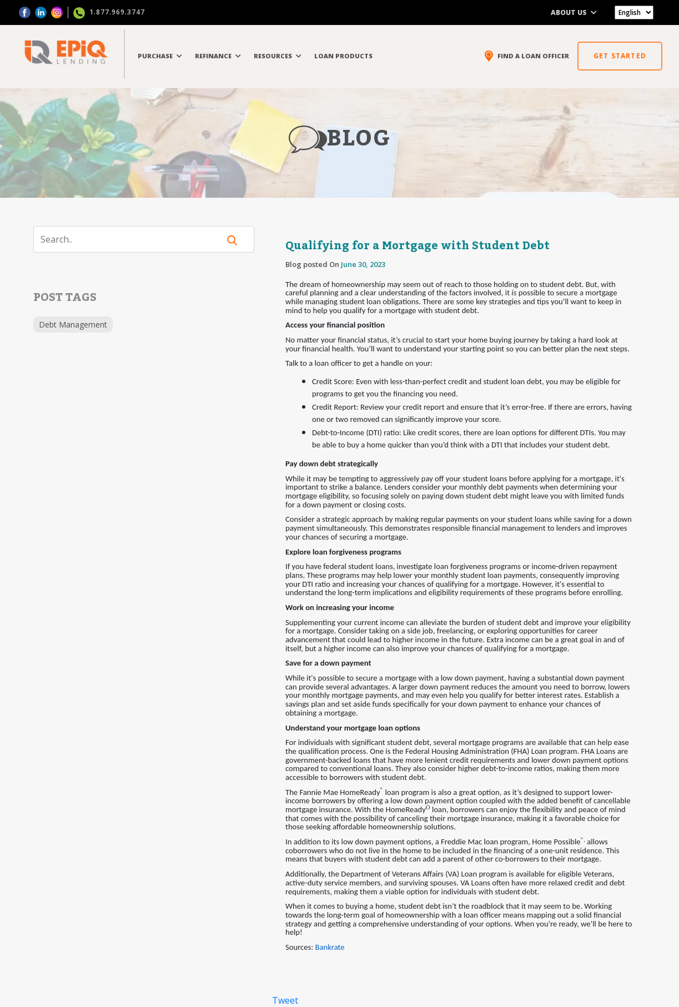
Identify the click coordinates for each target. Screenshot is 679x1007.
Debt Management (73, 324)
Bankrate (330, 947)
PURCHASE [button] (160, 56)
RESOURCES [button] (277, 56)
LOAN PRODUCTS (343, 56)
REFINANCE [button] (218, 56)
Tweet (285, 1000)
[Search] (133, 239)
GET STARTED (620, 56)
